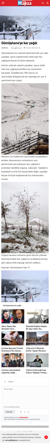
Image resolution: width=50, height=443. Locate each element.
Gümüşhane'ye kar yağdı (12, 305)
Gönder (9, 412)
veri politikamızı (11, 440)
